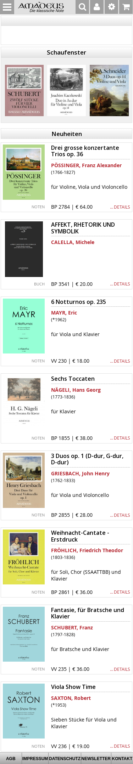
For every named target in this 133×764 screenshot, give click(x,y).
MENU (7, 7)
